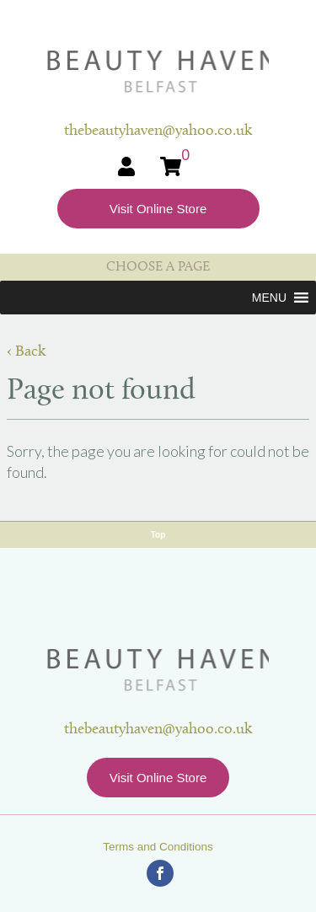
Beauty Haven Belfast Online (158, 72)
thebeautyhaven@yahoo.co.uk (158, 729)
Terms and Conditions (158, 846)
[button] (269, 297)
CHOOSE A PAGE (158, 267)
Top (158, 534)
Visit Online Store (158, 208)
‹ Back (26, 352)
